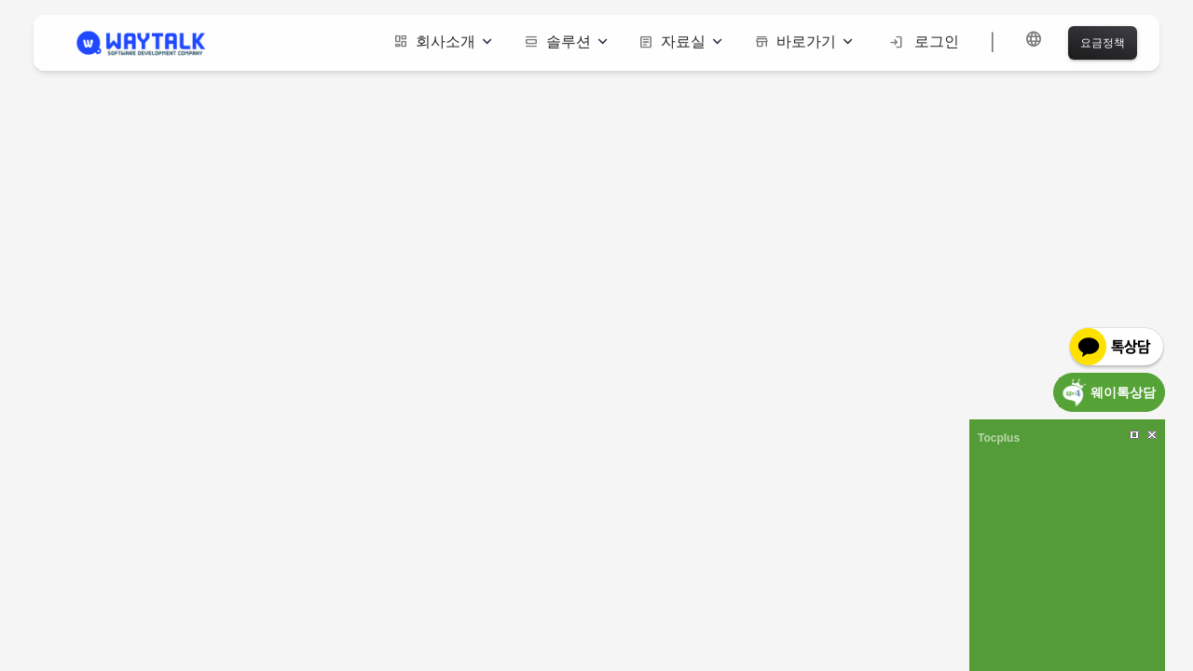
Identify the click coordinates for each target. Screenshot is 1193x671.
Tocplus (999, 438)
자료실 (680, 41)
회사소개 (442, 41)
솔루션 (566, 41)
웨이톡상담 (1123, 392)
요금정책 (1102, 42)
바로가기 (803, 41)
